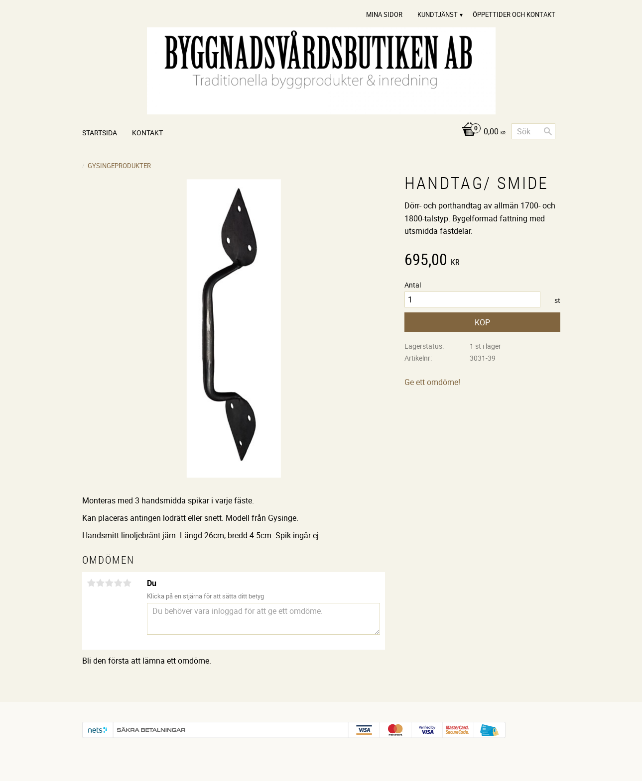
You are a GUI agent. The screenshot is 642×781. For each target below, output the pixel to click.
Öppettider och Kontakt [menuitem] (514, 14)
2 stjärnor (100, 583)
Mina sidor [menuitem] (384, 14)
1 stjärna (91, 583)
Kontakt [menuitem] (147, 132)
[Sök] (547, 131)
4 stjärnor (118, 583)
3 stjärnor (109, 583)
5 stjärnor (127, 583)
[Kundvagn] (481, 132)
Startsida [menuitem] (99, 132)
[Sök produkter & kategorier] (533, 131)
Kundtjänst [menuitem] (437, 14)
